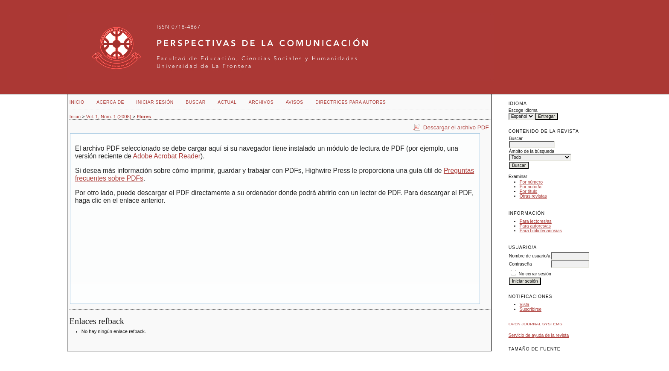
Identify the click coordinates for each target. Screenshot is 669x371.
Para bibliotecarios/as (541, 230)
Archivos (261, 102)
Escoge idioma (523, 110)
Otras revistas (533, 196)
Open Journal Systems (535, 323)
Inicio (77, 102)
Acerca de (110, 102)
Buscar (195, 102)
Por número (531, 182)
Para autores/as (535, 226)
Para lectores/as (536, 221)
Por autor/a (530, 186)
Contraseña (520, 264)
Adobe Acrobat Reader (167, 156)
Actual (227, 102)
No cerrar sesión (535, 274)
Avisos (294, 102)
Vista (524, 304)
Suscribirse (530, 309)
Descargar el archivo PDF (456, 127)
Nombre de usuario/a (529, 256)
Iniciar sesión (155, 102)
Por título (529, 191)
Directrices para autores (350, 102)
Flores (144, 116)
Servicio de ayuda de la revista (539, 335)
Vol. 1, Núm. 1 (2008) (108, 116)
